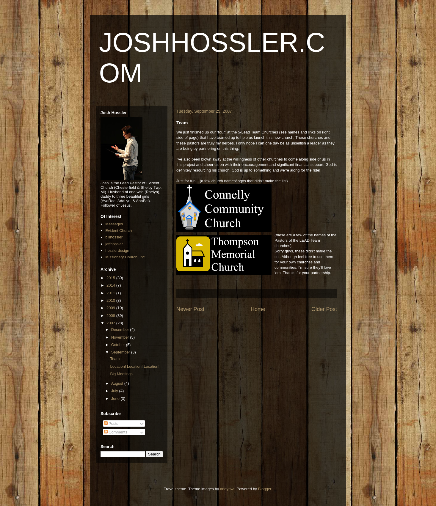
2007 (111, 323)
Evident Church (118, 230)
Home (258, 309)
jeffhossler (114, 244)
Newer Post (190, 309)
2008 (111, 315)
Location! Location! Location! (134, 366)
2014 (111, 285)
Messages (114, 224)
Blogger (264, 489)
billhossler (114, 237)
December (120, 329)
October (118, 344)
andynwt (227, 489)
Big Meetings (121, 374)
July (115, 391)
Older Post (324, 309)
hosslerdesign (117, 250)
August (117, 383)
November (120, 337)
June (116, 398)
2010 (111, 300)
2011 (111, 293)
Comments (115, 432)
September (121, 352)
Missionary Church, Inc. (125, 257)
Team (115, 358)
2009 (111, 308)
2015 (111, 278)
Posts (111, 423)
